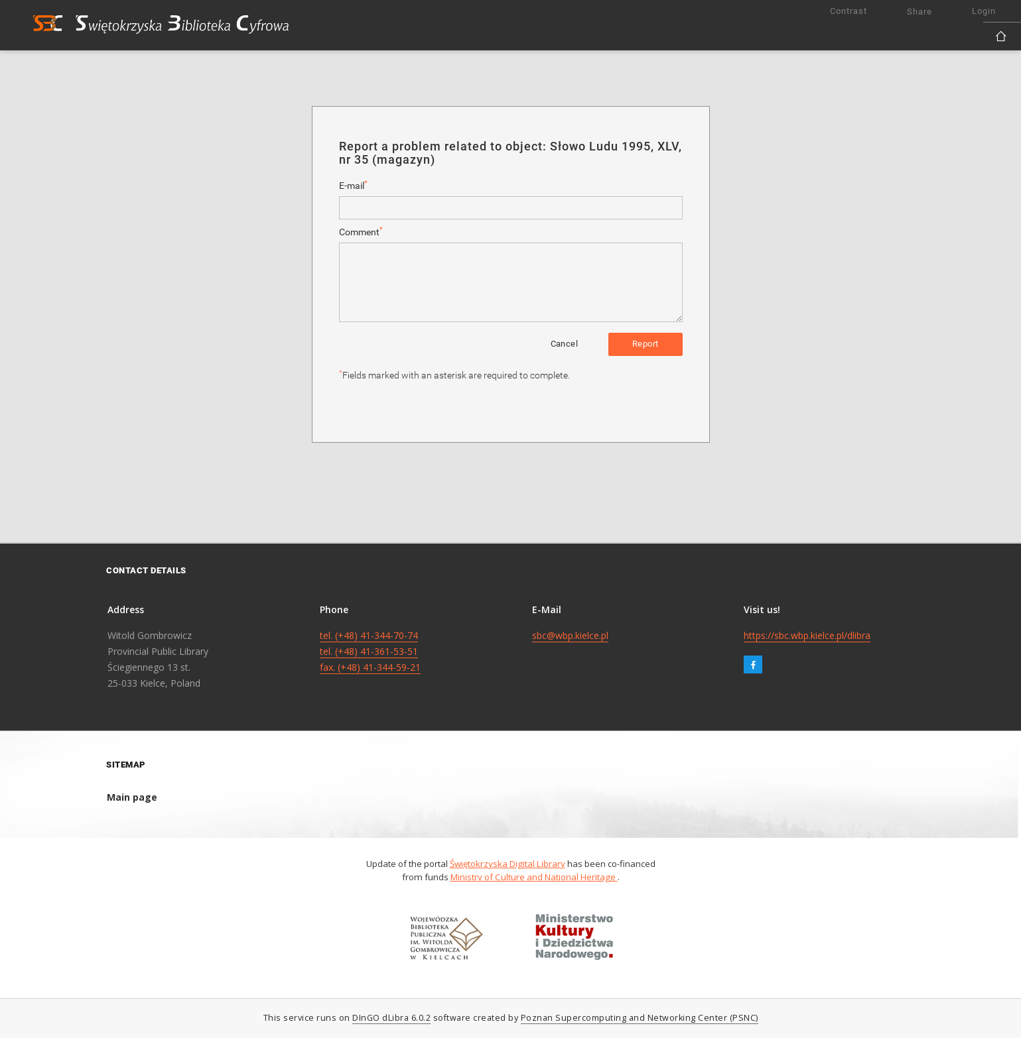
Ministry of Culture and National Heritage (534, 877)
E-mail (353, 185)
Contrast (848, 11)
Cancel (564, 344)
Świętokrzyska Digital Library (507, 864)
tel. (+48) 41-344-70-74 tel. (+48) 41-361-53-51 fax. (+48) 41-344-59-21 (370, 651)
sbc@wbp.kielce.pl (570, 635)
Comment (361, 231)
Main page (132, 797)
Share (919, 12)
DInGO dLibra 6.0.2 (391, 1017)
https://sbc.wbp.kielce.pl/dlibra (807, 635)
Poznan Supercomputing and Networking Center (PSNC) (639, 1017)
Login (984, 11)
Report (645, 344)
